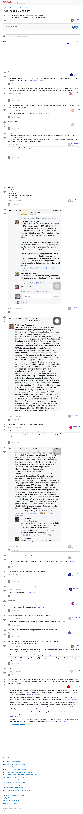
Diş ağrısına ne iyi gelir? (11, 793)
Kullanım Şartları (20, 809)
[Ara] (20, 2)
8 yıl (75, 21)
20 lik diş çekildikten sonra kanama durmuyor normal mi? (21, 775)
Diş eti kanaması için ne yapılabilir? (15, 795)
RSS (4, 810)
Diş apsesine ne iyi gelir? (12, 780)
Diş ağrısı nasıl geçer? (11, 767)
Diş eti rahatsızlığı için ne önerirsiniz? (15, 770)
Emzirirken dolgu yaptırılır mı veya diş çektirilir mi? (19, 790)
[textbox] (43, 36)
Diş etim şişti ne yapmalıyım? (13, 762)
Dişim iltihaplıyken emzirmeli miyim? (14, 764)
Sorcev (13, 2)
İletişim (26, 809)
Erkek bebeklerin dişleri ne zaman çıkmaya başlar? (19, 772)
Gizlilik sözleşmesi (12, 809)
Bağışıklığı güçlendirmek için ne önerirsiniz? (16, 777)
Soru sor (71, 2)
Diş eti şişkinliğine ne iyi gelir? (13, 785)
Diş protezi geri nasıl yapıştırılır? (13, 788)
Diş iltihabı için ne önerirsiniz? (13, 798)
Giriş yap (77, 2)
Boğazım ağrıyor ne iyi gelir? (11, 801)
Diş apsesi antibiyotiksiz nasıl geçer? (14, 782)
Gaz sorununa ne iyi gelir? (10, 803)
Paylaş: (10, 75)
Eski (68, 42)
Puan (78, 42)
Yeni (73, 42)
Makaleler (5, 809)
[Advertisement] (41, 57)
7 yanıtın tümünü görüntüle (18, 725)
